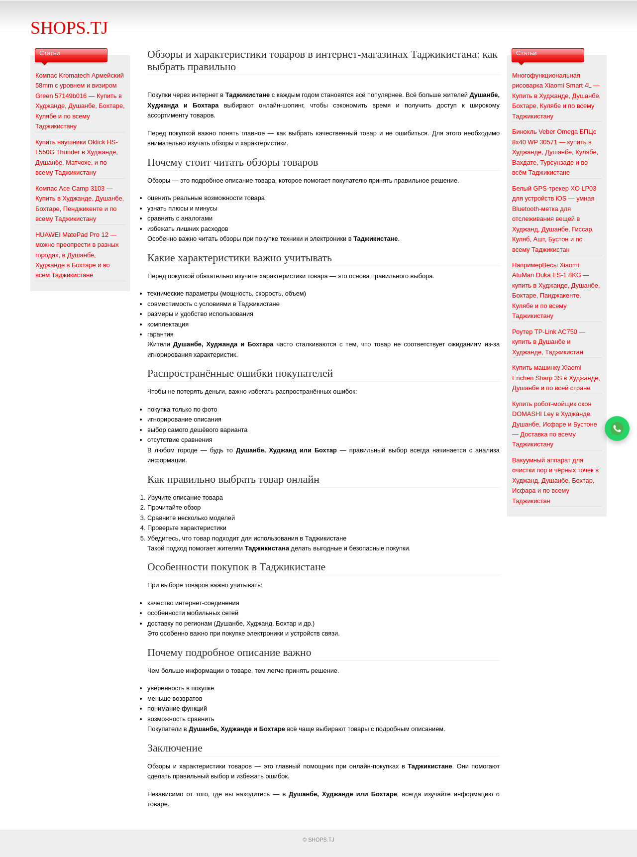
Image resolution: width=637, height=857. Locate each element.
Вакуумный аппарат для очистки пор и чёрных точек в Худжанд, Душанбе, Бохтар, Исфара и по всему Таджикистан (555, 480)
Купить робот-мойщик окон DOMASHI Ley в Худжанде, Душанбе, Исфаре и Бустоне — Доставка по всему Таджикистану (554, 424)
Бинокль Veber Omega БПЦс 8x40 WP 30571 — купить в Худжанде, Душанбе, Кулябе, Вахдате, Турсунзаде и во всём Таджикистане (555, 152)
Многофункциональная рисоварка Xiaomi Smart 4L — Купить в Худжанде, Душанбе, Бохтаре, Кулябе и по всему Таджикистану (556, 96)
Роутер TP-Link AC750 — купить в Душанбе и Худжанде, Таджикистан (548, 342)
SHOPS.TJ (69, 28)
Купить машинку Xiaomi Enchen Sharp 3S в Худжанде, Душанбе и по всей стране (556, 378)
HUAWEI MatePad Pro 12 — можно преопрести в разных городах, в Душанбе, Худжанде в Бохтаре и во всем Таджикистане (76, 255)
